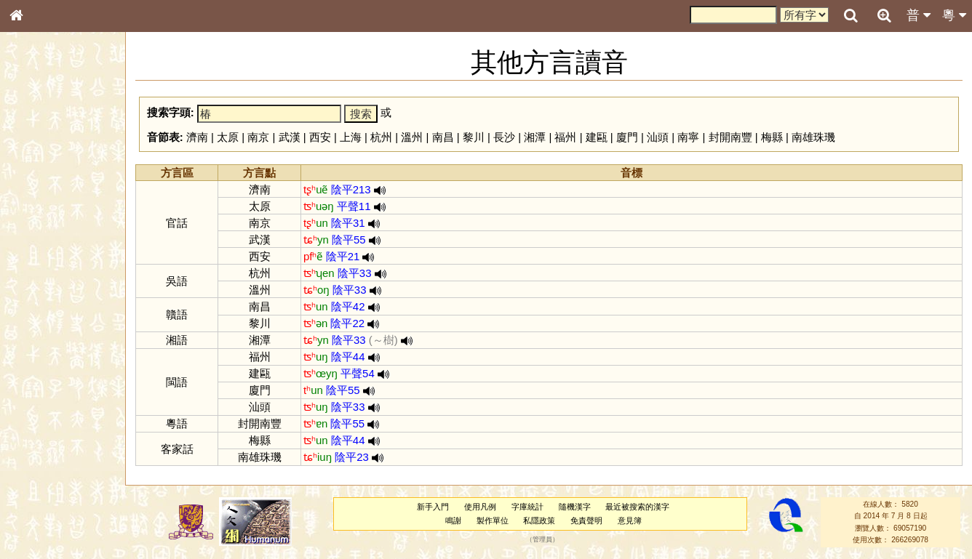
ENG (64, 160)
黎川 (474, 137)
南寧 (688, 137)
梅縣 (772, 137)
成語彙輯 (35, 484)
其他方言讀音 (44, 417)
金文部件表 (40, 237)
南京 (258, 137)
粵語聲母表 (40, 303)
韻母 (49, 390)
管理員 (542, 540)
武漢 (289, 137)
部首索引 (35, 195)
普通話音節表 (44, 403)
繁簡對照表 (40, 498)
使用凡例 (480, 506)
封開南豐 (730, 137)
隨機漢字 (575, 506)
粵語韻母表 (40, 318)
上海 (351, 137)
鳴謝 (453, 520)
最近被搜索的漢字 (637, 506)
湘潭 (535, 137)
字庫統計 (527, 506)
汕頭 (658, 137)
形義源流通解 (44, 251)
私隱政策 (539, 520)
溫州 (412, 137)
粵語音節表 (40, 289)
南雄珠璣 (813, 137)
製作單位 (493, 520)
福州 (565, 137)
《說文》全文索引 (53, 456)
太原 (228, 137)
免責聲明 (586, 520)
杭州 (381, 137)
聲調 (69, 390)
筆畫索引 (35, 209)
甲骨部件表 (40, 222)
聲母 (29, 390)
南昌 (443, 137)
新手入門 (433, 506)
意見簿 (630, 520)
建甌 (597, 137)
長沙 (504, 137)
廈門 (627, 137)
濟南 (197, 137)
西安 (320, 137)
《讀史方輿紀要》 (53, 470)
